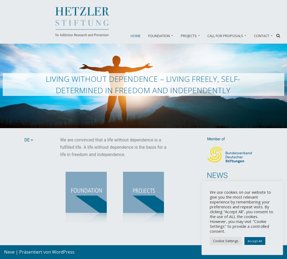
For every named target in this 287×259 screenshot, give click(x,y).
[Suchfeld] (278, 36)
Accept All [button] (255, 241)
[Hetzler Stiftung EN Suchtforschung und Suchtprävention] (83, 22)
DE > (28, 140)
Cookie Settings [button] (225, 240)
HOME (136, 35)
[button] (172, 35)
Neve (9, 252)
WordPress (63, 252)
